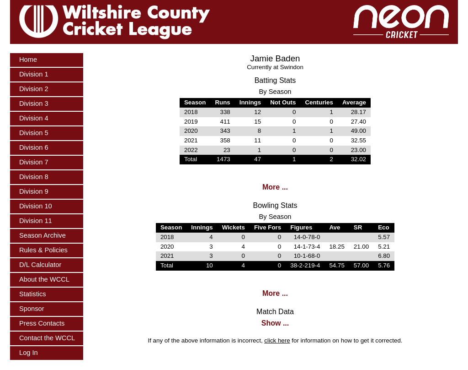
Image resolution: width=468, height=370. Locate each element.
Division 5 (33, 132)
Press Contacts (41, 323)
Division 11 (35, 220)
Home (28, 59)
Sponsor (31, 308)
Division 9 (33, 191)
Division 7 (33, 162)
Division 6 (33, 147)
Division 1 (33, 74)
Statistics (32, 294)
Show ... (275, 323)
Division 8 (33, 176)
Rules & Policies (43, 250)
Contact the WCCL (47, 338)
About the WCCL (44, 279)
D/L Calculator (40, 264)
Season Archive (42, 235)
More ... (275, 187)
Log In (28, 352)
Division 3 (33, 103)
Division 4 (33, 118)
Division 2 (33, 88)
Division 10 (35, 206)
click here (277, 340)
